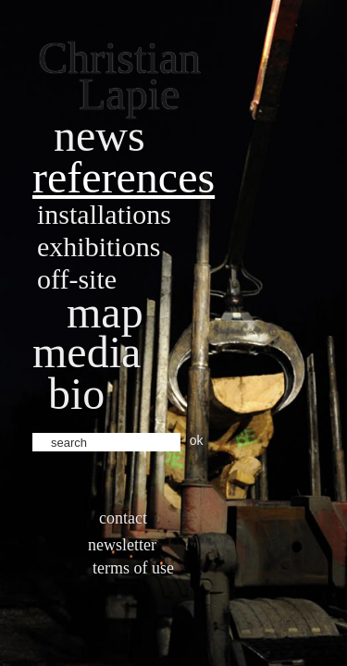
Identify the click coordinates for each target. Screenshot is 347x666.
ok (197, 440)
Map (105, 312)
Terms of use (133, 568)
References (123, 177)
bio (76, 393)
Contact (123, 518)
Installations (104, 214)
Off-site (77, 279)
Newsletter (122, 545)
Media (86, 351)
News (99, 135)
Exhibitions (98, 246)
